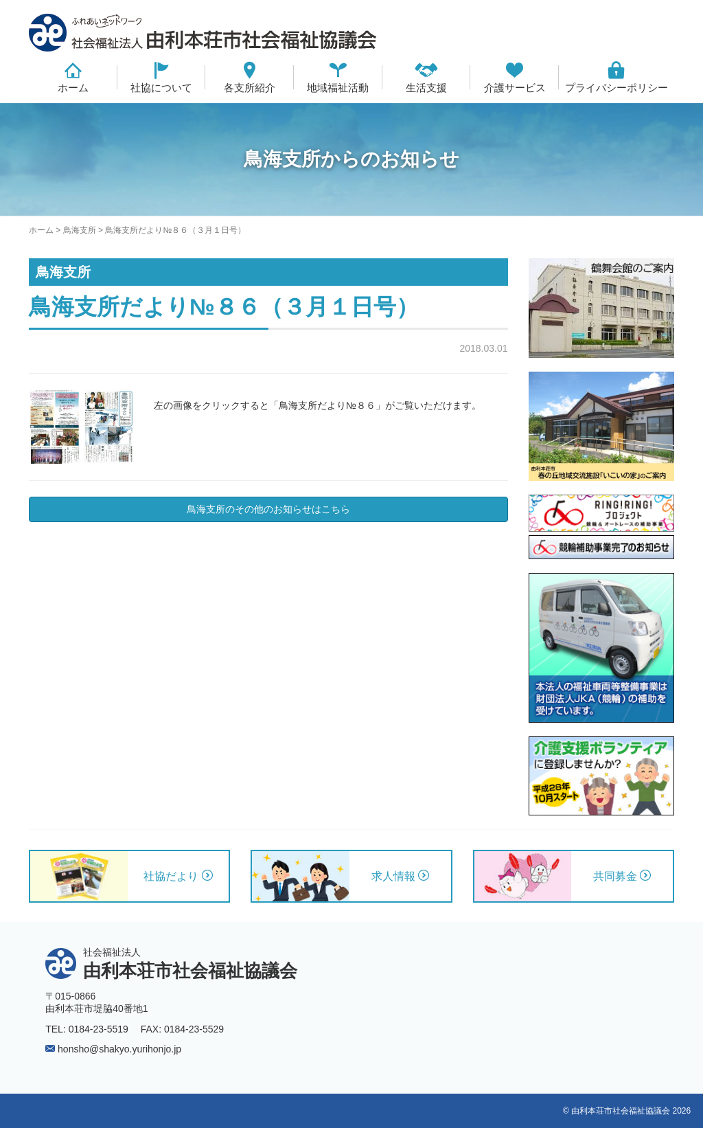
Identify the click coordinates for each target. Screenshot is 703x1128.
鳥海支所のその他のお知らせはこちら (268, 509)
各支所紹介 (249, 87)
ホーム (73, 87)
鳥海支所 (79, 230)
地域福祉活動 (338, 87)
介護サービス (515, 87)
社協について (161, 87)
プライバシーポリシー (616, 87)
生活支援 (426, 87)
